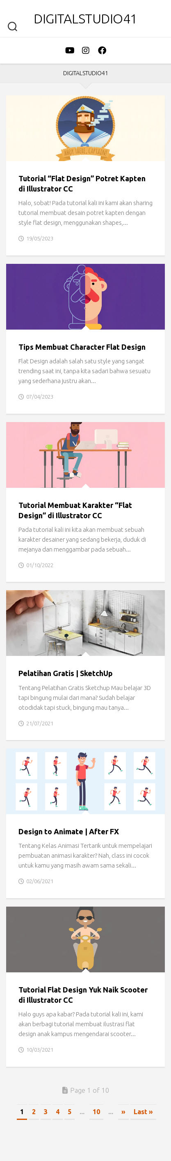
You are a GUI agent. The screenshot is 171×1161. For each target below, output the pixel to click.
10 (96, 1111)
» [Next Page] (123, 1111)
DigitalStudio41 (85, 18)
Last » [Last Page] (143, 1111)
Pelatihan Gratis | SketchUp (65, 673)
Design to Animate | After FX (68, 831)
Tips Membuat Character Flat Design (82, 347)
